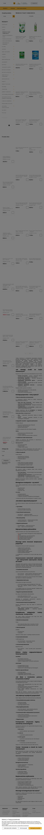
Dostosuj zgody (23, 828)
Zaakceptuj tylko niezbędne (10, 828)
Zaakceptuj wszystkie (35, 828)
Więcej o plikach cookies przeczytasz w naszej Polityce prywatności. (15, 825)
